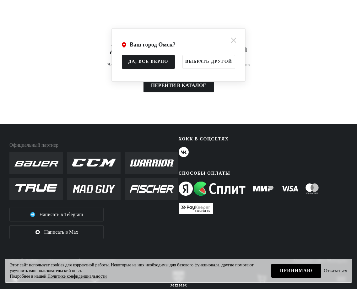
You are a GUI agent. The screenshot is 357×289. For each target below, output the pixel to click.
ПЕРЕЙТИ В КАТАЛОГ (178, 85)
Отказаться (335, 270)
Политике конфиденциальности (77, 276)
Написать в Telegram (56, 214)
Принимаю (296, 270)
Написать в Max (56, 232)
